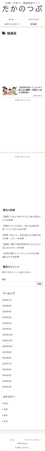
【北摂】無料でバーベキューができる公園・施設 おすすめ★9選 (21, 255)
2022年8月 (7, 358)
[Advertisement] (22, 59)
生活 (6, 421)
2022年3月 (7, 387)
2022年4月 (7, 381)
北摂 (6, 409)
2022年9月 (7, 352)
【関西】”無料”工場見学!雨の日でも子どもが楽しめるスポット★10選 (21, 246)
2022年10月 (7, 346)
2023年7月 (7, 300)
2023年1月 (7, 329)
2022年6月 (7, 369)
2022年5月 (7, 375)
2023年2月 (7, 323)
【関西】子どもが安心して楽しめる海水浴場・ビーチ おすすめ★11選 (20, 227)
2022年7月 (7, 364)
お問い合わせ (23, 443)
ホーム (12, 440)
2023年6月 (7, 306)
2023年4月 (7, 312)
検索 (4, 279)
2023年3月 (7, 317)
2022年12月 (7, 335)
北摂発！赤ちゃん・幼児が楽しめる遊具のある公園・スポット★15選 (21, 236)
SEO (6, 403)
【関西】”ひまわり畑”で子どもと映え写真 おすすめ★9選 (21, 218)
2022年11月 (7, 341)
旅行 (6, 415)
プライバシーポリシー (32, 440)
